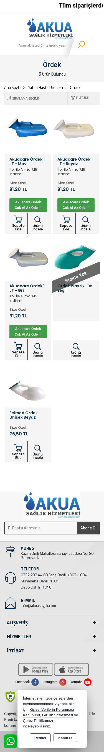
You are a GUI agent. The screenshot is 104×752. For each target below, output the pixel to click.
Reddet (40, 738)
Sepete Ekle (18, 223)
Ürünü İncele (38, 224)
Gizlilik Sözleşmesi (57, 715)
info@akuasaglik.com (38, 605)
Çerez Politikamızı (38, 721)
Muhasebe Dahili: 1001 (40, 581)
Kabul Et (65, 738)
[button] (78, 98)
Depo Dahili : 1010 (36, 587)
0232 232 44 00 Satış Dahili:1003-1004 (54, 575)
